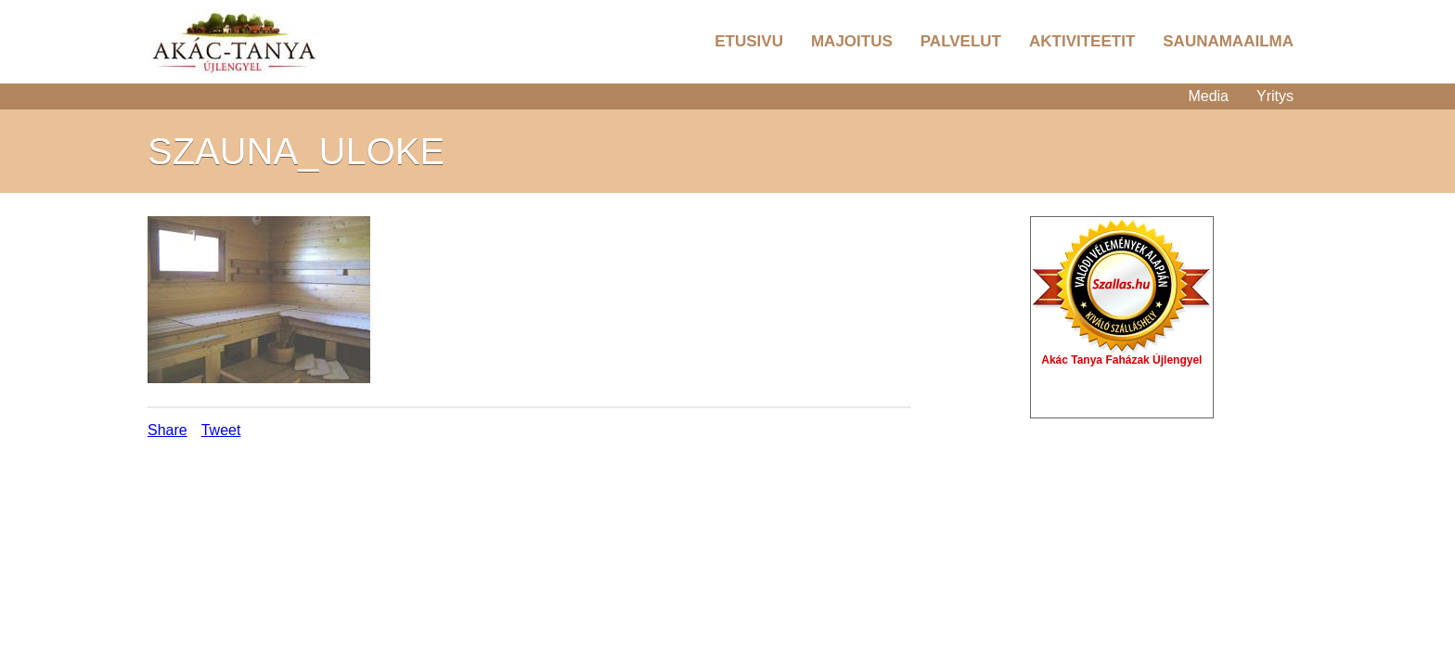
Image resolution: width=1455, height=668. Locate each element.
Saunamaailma (1228, 41)
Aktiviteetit (1082, 41)
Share (167, 430)
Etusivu (749, 41)
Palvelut (961, 41)
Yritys (1275, 96)
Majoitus (852, 41)
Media (1208, 96)
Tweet (221, 430)
